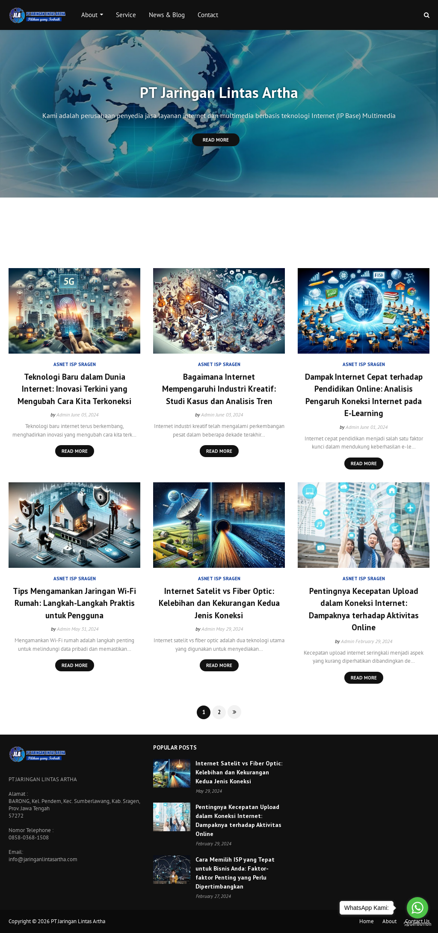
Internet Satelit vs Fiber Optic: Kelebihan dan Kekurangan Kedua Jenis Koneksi (219, 603)
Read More (216, 140)
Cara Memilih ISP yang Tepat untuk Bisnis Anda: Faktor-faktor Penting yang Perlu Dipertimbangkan (235, 873)
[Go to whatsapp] (417, 907)
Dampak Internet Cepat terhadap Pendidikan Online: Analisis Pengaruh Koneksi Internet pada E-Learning (364, 395)
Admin (63, 414)
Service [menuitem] (126, 15)
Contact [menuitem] (208, 15)
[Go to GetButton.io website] (417, 924)
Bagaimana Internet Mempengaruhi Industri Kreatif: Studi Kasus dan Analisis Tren (219, 389)
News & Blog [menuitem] (167, 15)
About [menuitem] (89, 15)
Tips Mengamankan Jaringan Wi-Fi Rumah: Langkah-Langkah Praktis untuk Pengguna (74, 603)
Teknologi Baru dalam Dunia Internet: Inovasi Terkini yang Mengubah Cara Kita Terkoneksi (74, 389)
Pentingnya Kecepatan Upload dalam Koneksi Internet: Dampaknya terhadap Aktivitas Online (364, 609)
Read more (75, 451)
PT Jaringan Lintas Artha (78, 921)
